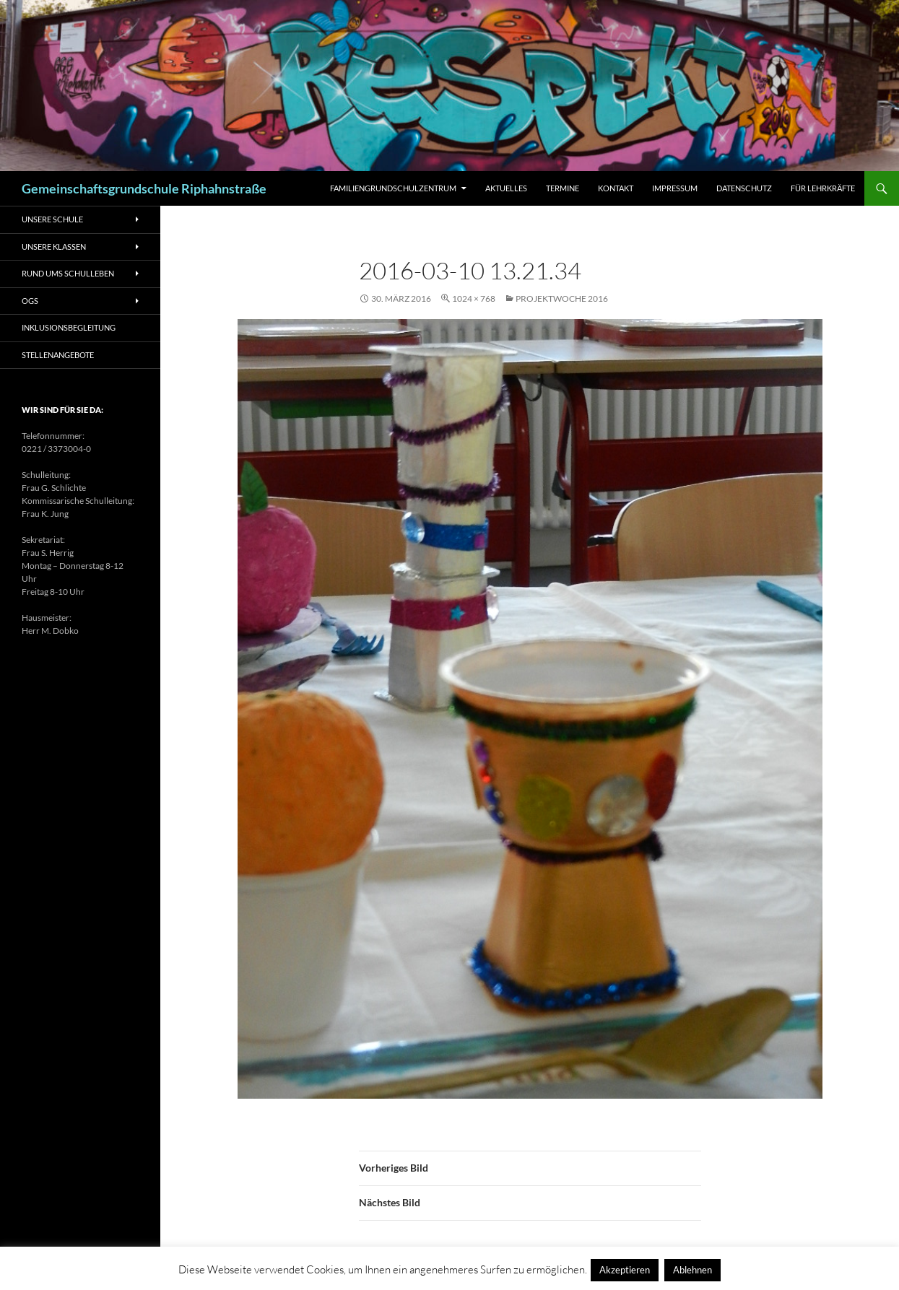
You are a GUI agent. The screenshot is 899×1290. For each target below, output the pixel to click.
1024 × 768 (473, 298)
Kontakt (615, 188)
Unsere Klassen (54, 246)
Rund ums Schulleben (68, 273)
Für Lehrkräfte (823, 188)
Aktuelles (506, 188)
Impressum (675, 188)
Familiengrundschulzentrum (393, 188)
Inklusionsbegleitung (69, 327)
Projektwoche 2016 (562, 298)
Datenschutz (744, 188)
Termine (562, 188)
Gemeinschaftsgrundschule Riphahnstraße (144, 188)
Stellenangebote (58, 354)
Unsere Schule (52, 219)
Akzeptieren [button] (624, 1270)
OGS (30, 300)
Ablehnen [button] (692, 1270)
